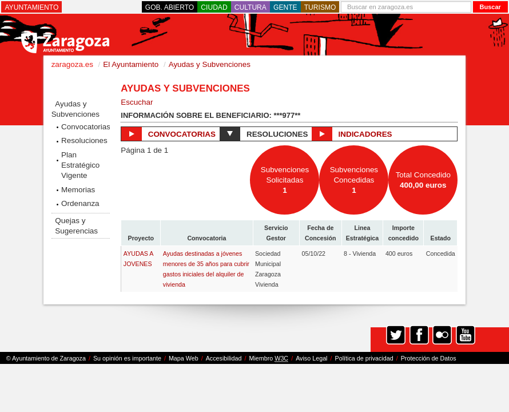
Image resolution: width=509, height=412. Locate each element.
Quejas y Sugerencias (76, 225)
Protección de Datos (428, 358)
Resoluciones (84, 140)
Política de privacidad (364, 358)
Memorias (78, 189)
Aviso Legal (311, 358)
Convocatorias (85, 126)
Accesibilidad (224, 358)
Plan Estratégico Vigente (80, 165)
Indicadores (352, 134)
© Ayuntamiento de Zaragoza (46, 358)
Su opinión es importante (127, 358)
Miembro (268, 358)
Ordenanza (80, 203)
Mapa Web (183, 358)
